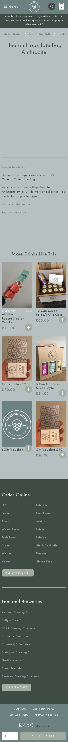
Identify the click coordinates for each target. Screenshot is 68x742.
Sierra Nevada (12, 668)
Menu (11, 7)
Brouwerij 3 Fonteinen (17, 644)
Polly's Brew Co (12, 620)
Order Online (13, 34)
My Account (19, 715)
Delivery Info (43, 709)
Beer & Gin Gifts (40, 34)
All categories (17, 572)
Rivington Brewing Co (17, 652)
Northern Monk (12, 660)
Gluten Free (44, 561)
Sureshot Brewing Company (20, 676)
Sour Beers (43, 513)
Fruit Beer (8, 537)
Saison (40, 529)
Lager (5, 513)
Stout (5, 521)
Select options (28, 448)
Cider (5, 545)
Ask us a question (14, 212)
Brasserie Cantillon (15, 636)
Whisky (7, 553)
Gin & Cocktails (47, 545)
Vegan (6, 561)
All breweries (16, 687)
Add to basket (43, 736)
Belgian (41, 537)
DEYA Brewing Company (18, 628)
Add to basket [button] (28, 327)
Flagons (41, 553)
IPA (4, 505)
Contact (21, 709)
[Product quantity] (10, 736)
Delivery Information (16, 204)
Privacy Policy (46, 715)
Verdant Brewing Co (15, 612)
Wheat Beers (10, 529)
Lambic (40, 521)
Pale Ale (42, 505)
